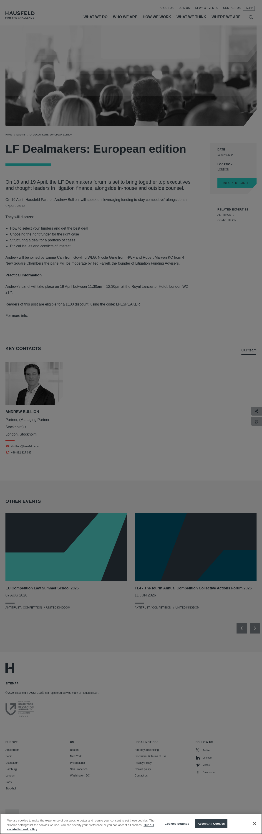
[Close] (255, 826)
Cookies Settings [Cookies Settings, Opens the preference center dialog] (177, 826)
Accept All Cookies (211, 826)
